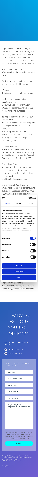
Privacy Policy (5, 466)
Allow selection (19, 272)
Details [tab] (19, 203)
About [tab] (31, 203)
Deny (19, 278)
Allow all (19, 266)
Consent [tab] (7, 203)
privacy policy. (24, 438)
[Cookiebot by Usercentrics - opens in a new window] (27, 198)
